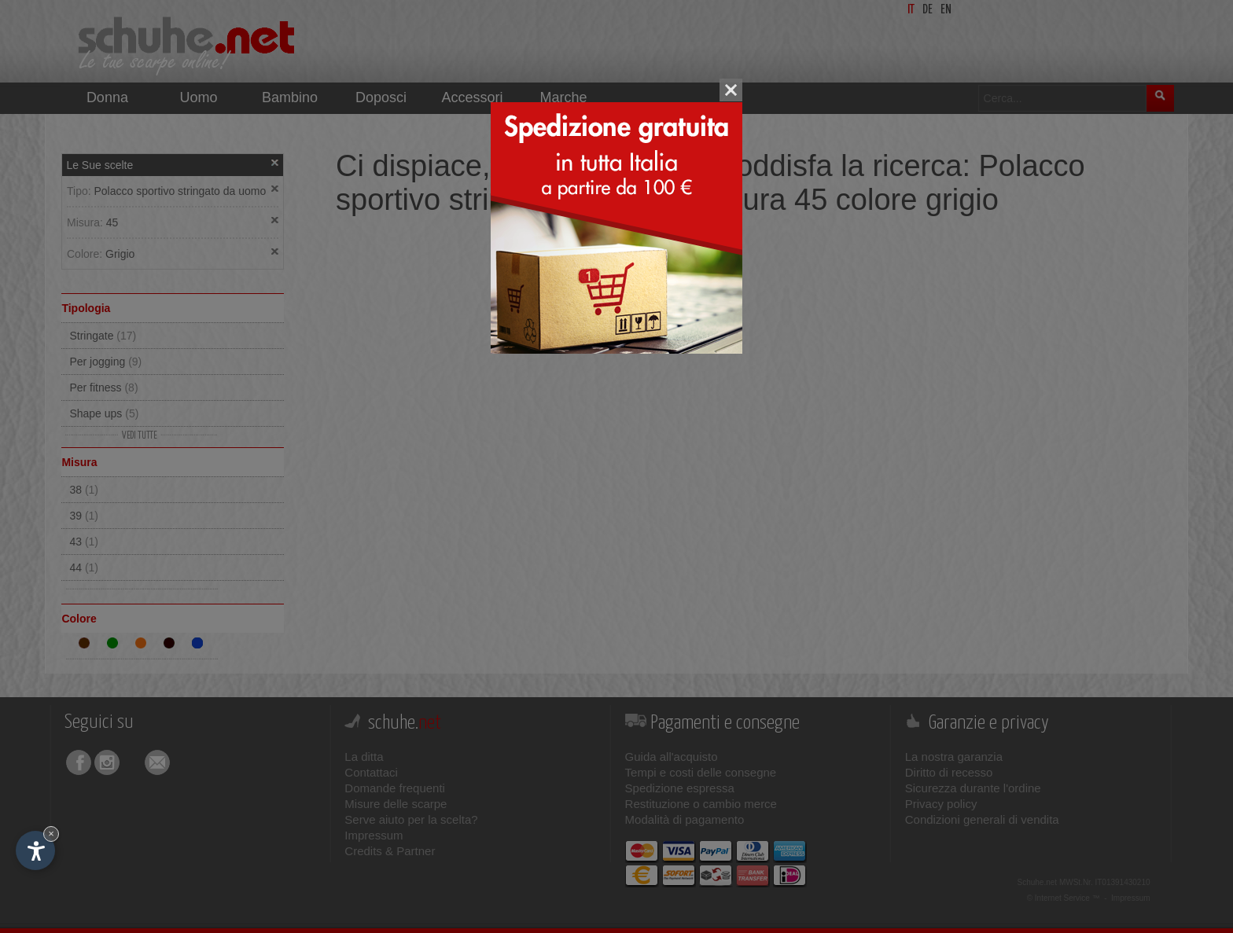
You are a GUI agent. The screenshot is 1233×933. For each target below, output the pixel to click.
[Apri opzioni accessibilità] (35, 850)
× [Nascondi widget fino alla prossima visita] (51, 833)
